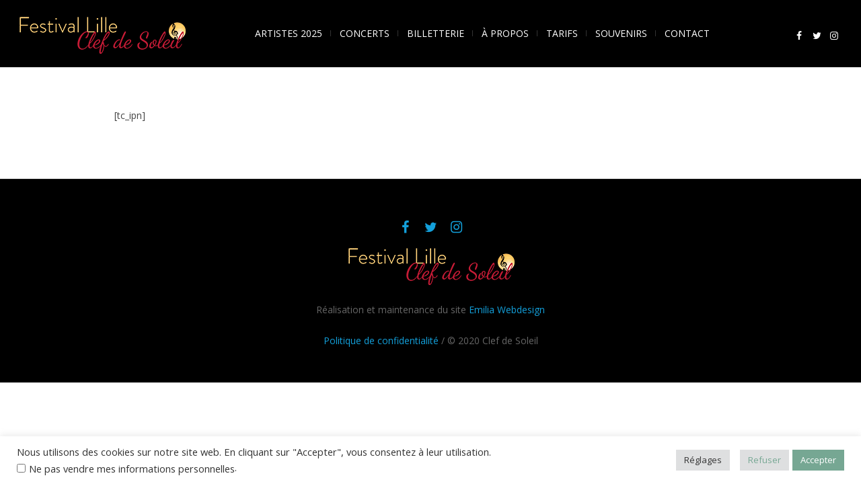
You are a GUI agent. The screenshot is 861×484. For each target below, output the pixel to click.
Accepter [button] (818, 460)
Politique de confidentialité (381, 340)
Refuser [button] (764, 460)
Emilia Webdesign (507, 309)
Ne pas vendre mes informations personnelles (132, 468)
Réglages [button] (703, 460)
